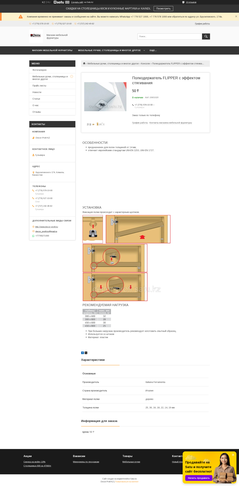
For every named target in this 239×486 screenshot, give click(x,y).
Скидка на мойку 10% (34, 462)
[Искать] (206, 36)
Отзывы (36, 112)
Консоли (145, 63)
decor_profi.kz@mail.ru (46, 231)
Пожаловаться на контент (126, 482)
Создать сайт (77, 2)
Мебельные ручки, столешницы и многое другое (109, 50)
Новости (36, 92)
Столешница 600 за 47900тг (37, 466)
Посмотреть (163, 8)
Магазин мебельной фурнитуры (52, 50)
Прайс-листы (39, 85)
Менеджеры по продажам (86, 462)
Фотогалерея (39, 70)
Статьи (36, 98)
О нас (35, 105)
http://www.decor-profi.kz (46, 227)
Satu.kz (133, 479)
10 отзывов (191, 2)
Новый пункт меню (181, 462)
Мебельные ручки (131, 462)
